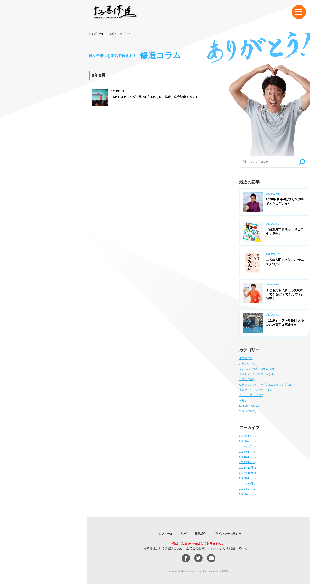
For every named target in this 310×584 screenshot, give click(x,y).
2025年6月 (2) (247, 446)
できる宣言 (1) (247, 411)
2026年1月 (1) (247, 435)
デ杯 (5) (244, 400)
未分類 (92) (246, 358)
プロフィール (164, 533)
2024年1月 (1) (247, 457)
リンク (183, 533)
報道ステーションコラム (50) (256, 374)
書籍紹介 (200, 533)
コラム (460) (246, 379)
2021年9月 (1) (247, 488)
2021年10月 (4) (248, 483)
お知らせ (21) (247, 363)
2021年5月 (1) (247, 494)
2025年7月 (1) (247, 441)
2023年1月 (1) (247, 462)
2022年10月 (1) (248, 472)
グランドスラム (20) (251, 395)
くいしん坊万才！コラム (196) (257, 368)
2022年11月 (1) (248, 467)
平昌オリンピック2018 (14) (255, 389)
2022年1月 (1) (247, 478)
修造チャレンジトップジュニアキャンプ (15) (265, 384)
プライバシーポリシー (227, 533)
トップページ (96, 33)
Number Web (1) (249, 405)
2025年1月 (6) (247, 451)
